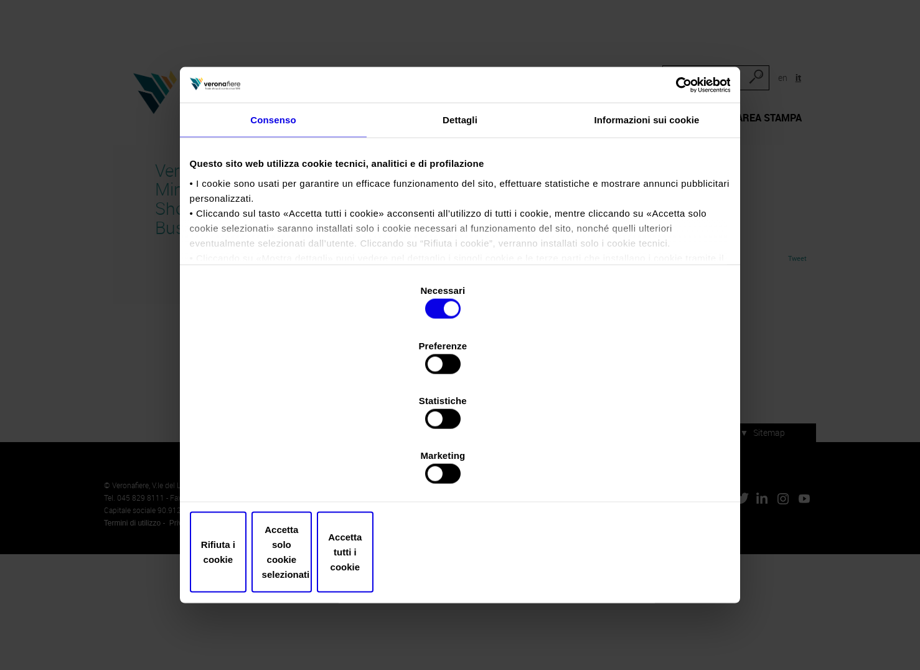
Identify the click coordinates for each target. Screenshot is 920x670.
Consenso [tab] (273, 220)
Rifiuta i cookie (281, 482)
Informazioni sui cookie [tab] (647, 220)
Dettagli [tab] (460, 220)
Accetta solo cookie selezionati (460, 482)
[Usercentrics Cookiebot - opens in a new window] (671, 178)
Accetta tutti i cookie (639, 482)
